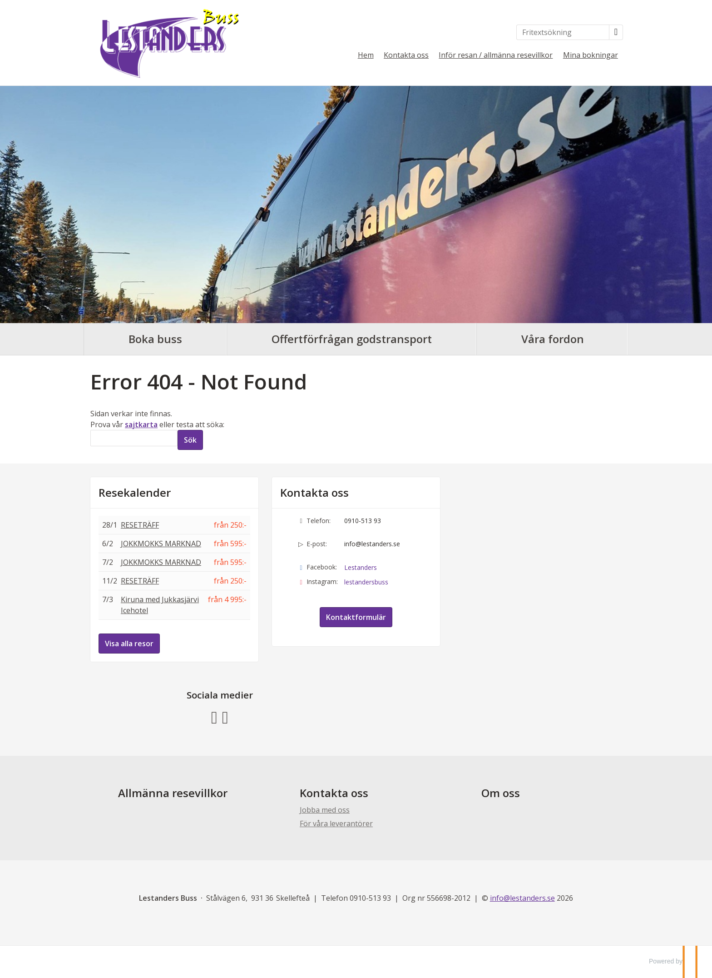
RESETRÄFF (140, 525)
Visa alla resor (129, 644)
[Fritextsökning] (562, 32)
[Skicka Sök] (190, 440)
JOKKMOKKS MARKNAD (161, 544)
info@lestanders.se (372, 543)
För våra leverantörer (336, 823)
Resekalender (135, 492)
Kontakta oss (406, 55)
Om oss (500, 792)
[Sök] (134, 438)
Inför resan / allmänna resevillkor (496, 55)
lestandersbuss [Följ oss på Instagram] (366, 582)
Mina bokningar (590, 55)
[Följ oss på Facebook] (214, 716)
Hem (366, 55)
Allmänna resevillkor (172, 792)
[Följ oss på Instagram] (225, 716)
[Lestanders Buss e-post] (522, 898)
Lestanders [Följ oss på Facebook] (360, 567)
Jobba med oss (325, 810)
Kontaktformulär (356, 617)
